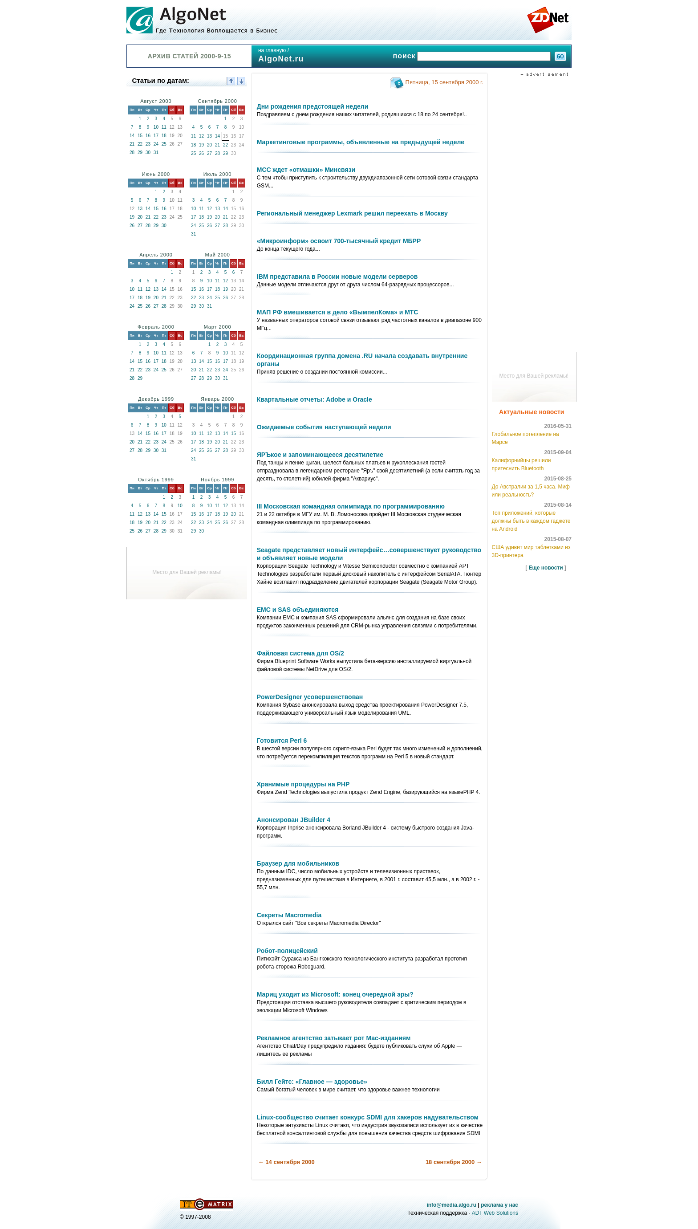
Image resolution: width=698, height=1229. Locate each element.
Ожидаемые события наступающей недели (324, 427)
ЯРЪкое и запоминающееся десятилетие (320, 454)
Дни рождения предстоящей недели (313, 106)
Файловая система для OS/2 (300, 653)
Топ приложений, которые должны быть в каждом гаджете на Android (531, 521)
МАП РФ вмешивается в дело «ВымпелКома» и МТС (337, 312)
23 (148, 144)
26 (201, 153)
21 (132, 144)
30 (148, 152)
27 (209, 153)
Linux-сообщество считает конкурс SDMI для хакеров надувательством (368, 1117)
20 (209, 144)
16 (148, 135)
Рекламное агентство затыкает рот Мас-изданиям (334, 1038)
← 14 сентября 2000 (286, 1162)
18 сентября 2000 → (454, 1162)
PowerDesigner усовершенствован (310, 696)
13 (209, 136)
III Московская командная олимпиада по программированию (351, 506)
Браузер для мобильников (298, 863)
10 (156, 127)
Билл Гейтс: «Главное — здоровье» (312, 1081)
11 (164, 127)
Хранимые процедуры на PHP (303, 784)
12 (201, 136)
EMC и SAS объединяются (298, 609)
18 (164, 135)
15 (140, 135)
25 (164, 144)
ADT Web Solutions (495, 1213)
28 (132, 152)
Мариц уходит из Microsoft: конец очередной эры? (335, 994)
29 (140, 152)
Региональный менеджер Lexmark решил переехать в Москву (352, 213)
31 (156, 152)
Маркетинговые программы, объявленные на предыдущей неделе (360, 142)
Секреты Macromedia (289, 915)
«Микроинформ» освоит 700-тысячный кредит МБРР (339, 240)
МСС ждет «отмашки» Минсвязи (306, 169)
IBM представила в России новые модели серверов (337, 276)
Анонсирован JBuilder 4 (293, 819)
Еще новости (546, 568)
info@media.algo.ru (451, 1205)
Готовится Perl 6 (282, 740)
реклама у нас (499, 1205)
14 (132, 135)
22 (140, 144)
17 (156, 135)
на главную (272, 50)
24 (156, 144)
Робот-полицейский (287, 950)
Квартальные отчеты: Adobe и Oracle (314, 399)
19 (201, 144)
